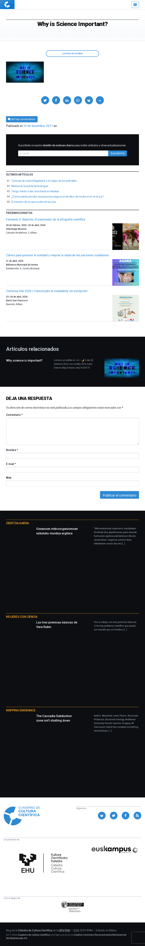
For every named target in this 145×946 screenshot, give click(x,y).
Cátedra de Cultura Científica (35, 930)
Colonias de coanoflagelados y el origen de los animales (44, 180)
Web (8, 477)
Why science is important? (24, 360)
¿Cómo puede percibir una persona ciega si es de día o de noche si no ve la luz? (57, 196)
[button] (45, 100)
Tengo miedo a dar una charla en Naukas (35, 191)
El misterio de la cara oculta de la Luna (33, 201)
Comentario (14, 414)
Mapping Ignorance (20, 710)
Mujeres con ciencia (21, 617)
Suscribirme (117, 153)
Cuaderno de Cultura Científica (34, 935)
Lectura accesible (72, 53)
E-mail (11, 463)
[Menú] (135, 4)
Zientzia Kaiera (17, 523)
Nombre (12, 450)
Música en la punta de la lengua (29, 186)
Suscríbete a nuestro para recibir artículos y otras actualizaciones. (72, 145)
